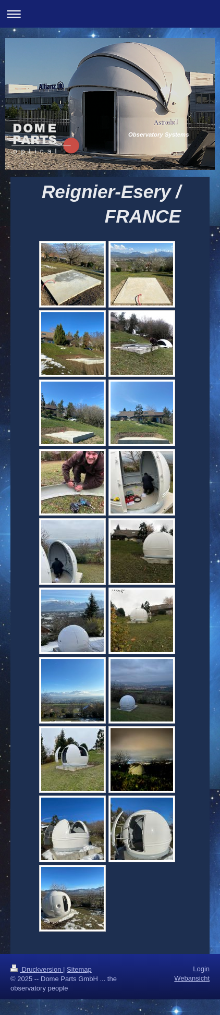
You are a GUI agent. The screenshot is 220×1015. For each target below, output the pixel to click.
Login (201, 969)
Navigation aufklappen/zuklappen (110, 14)
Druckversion (36, 969)
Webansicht (192, 978)
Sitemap (79, 969)
